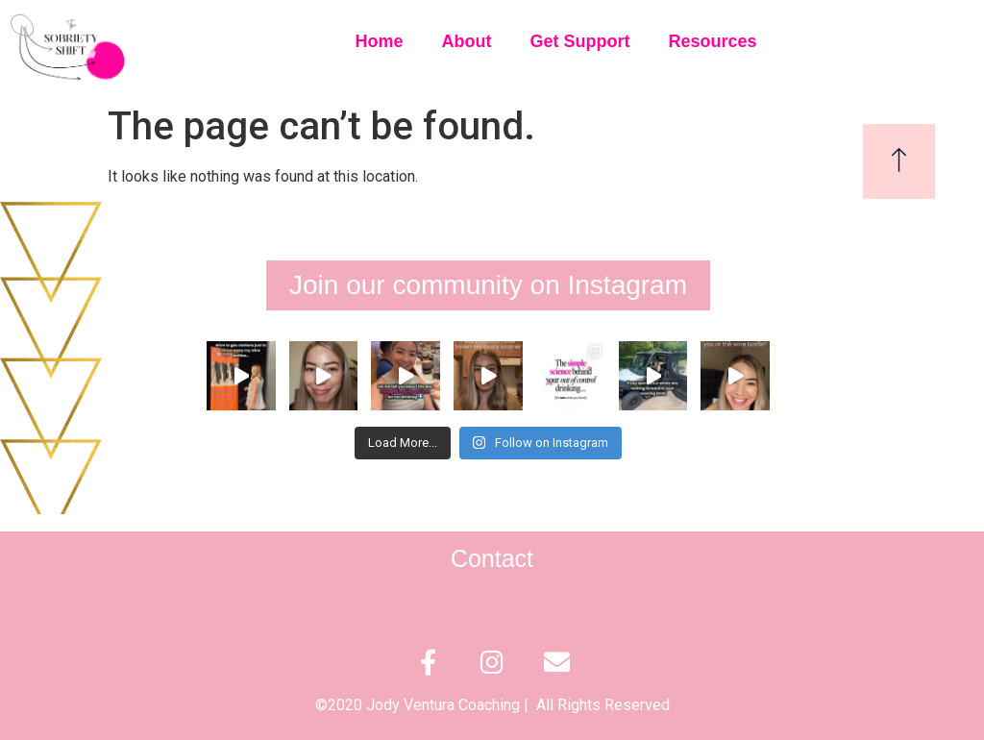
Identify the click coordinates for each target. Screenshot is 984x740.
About (467, 41)
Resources (713, 41)
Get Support (580, 41)
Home (380, 41)
